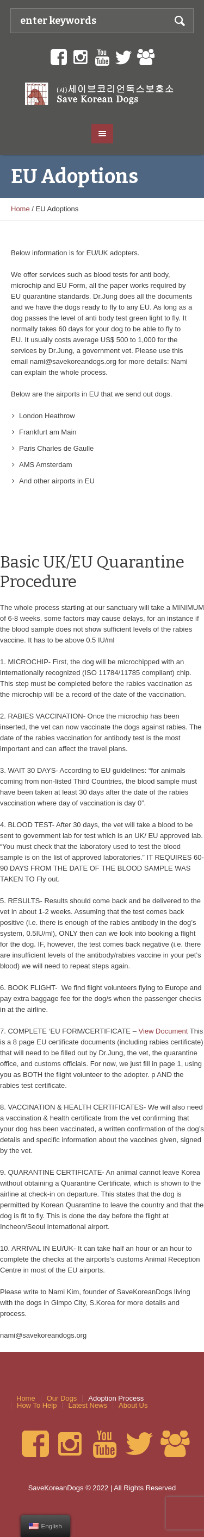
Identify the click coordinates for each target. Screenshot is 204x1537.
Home (20, 209)
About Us (133, 1405)
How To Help (37, 1405)
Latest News (87, 1405)
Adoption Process (116, 1398)
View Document (163, 1031)
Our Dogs (62, 1398)
